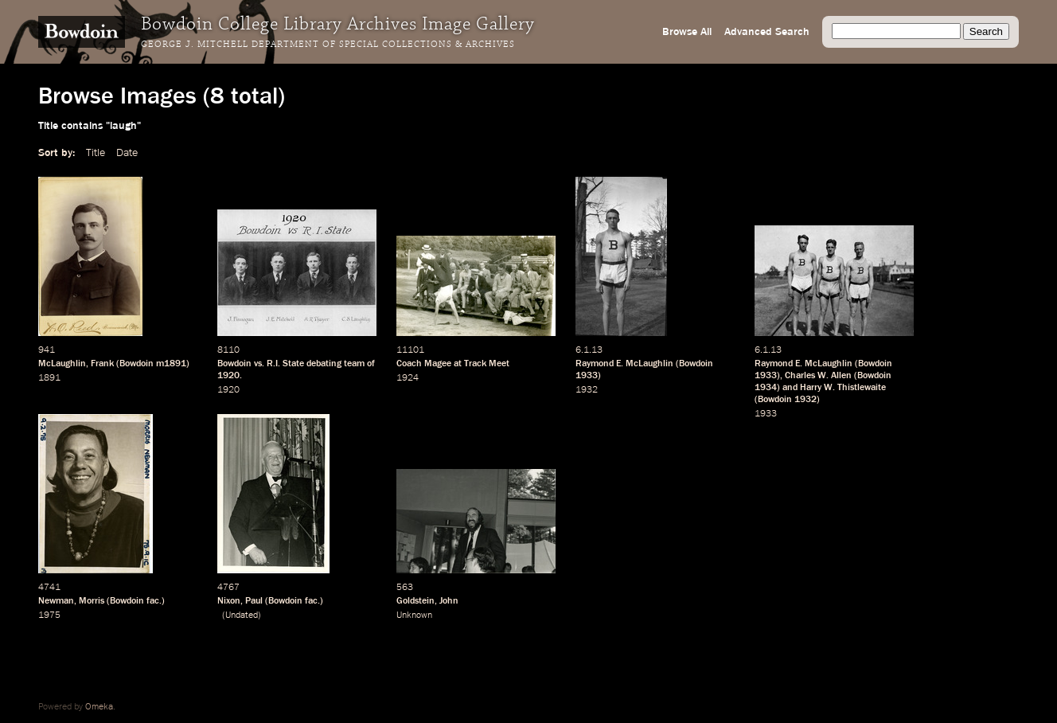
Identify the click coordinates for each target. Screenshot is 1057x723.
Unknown (414, 615)
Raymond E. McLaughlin (624, 364)
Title (95, 152)
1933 (586, 376)
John (448, 601)
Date (127, 152)
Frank (102, 364)
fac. (154, 601)
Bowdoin (136, 364)
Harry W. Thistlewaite (843, 388)
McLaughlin (62, 364)
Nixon (228, 601)
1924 (407, 378)
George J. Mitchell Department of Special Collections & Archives (328, 44)
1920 (228, 390)
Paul (254, 601)
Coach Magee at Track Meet (452, 364)
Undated (241, 615)
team (354, 364)
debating (323, 364)
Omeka (99, 707)
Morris (91, 601)
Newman (56, 601)
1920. (229, 376)
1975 (49, 615)
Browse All (687, 31)
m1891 (171, 364)
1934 (766, 388)
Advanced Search (766, 31)
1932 (586, 390)
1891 (49, 378)
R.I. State (285, 364)
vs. (259, 364)
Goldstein (415, 601)
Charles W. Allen (818, 376)
